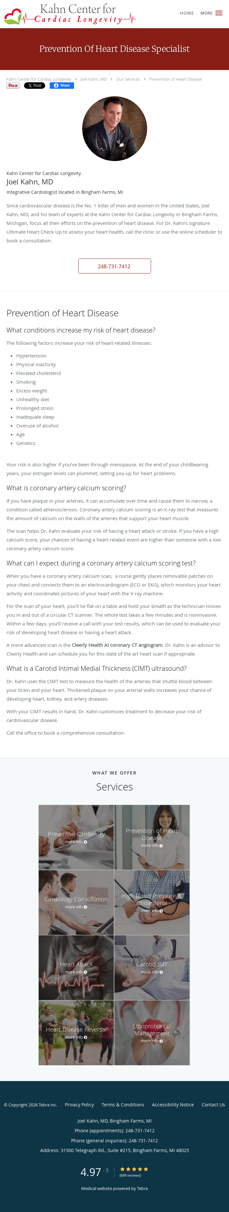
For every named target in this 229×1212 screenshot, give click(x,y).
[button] (219, 13)
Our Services (128, 79)
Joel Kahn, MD (94, 79)
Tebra (142, 1188)
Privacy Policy (79, 1104)
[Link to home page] (95, 14)
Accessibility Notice (173, 1104)
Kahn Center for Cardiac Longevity (38, 79)
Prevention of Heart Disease (175, 79)
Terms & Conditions (123, 1104)
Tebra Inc (47, 1105)
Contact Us (213, 1104)
